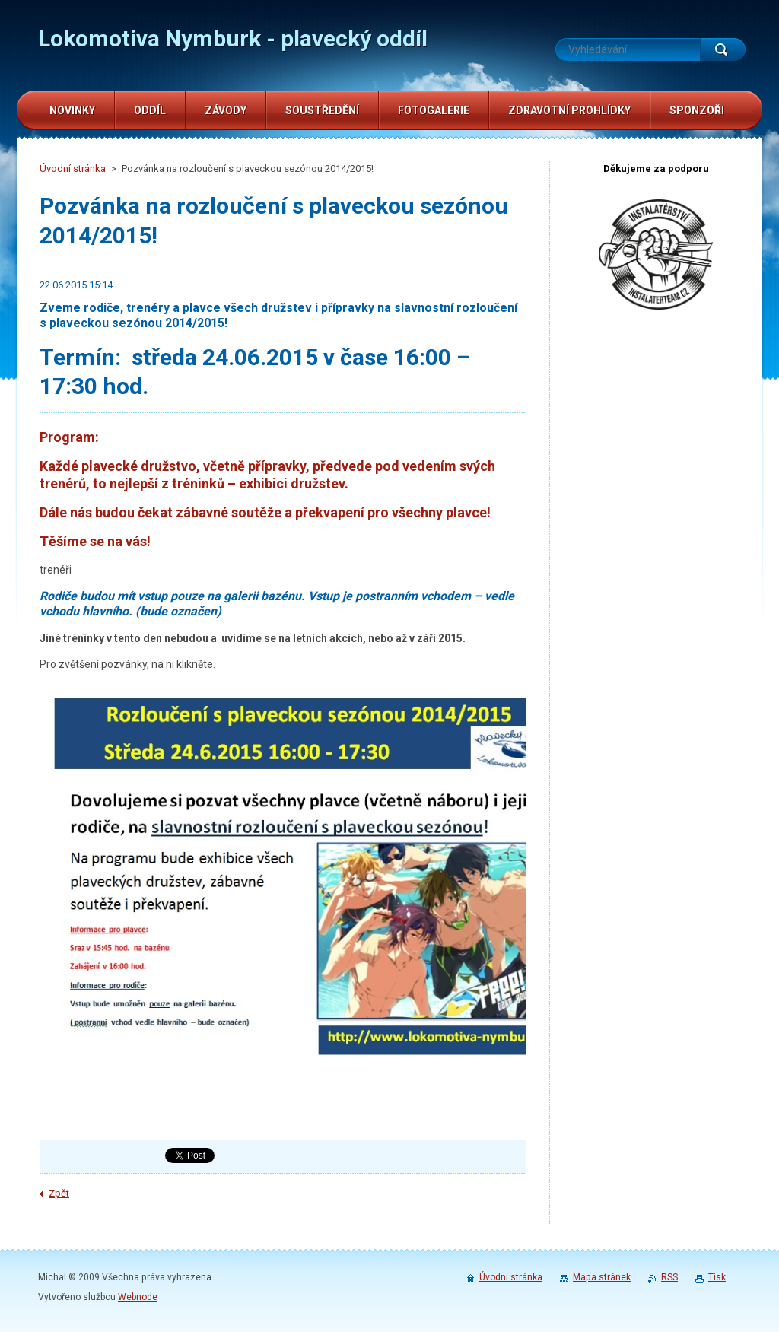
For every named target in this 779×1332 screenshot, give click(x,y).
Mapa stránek (602, 1277)
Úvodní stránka (73, 168)
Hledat (723, 49)
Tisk (717, 1277)
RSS (669, 1277)
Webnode (137, 1297)
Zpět (59, 1193)
